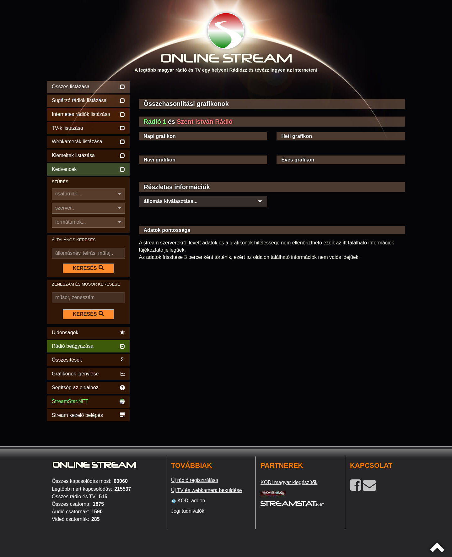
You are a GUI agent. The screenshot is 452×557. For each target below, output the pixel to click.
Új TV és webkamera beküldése (206, 490)
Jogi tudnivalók (187, 511)
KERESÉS (88, 268)
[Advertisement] (272, 88)
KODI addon (188, 501)
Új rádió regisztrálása (194, 480)
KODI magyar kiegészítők (289, 482)
